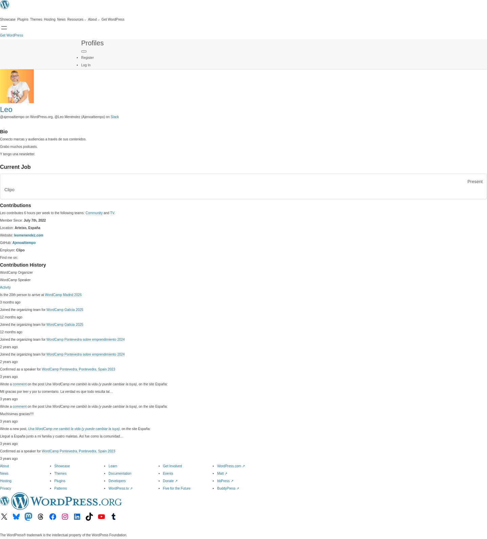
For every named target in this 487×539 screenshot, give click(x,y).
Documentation (120, 473)
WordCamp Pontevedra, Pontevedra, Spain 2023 (78, 369)
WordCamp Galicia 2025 (64, 310)
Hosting (5, 481)
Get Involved (172, 466)
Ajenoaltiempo (24, 243)
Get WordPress (11, 35)
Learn (113, 466)
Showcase (62, 466)
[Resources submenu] (76, 20)
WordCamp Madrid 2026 (63, 295)
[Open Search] (4, 28)
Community (94, 213)
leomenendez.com (29, 235)
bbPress (225, 481)
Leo (6, 109)
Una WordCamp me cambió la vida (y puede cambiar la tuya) (74, 429)
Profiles (92, 43)
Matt (222, 473)
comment (20, 384)
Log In (86, 65)
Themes (60, 473)
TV (112, 213)
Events (168, 473)
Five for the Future (177, 488)
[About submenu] (94, 20)
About (4, 466)
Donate (170, 481)
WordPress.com (231, 466)
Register (87, 58)
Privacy (5, 488)
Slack (115, 117)
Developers (117, 481)
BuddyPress (228, 488)
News (4, 473)
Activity (5, 287)
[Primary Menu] (84, 51)
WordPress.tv (121, 488)
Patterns (60, 488)
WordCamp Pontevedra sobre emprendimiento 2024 (85, 339)
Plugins (60, 481)
